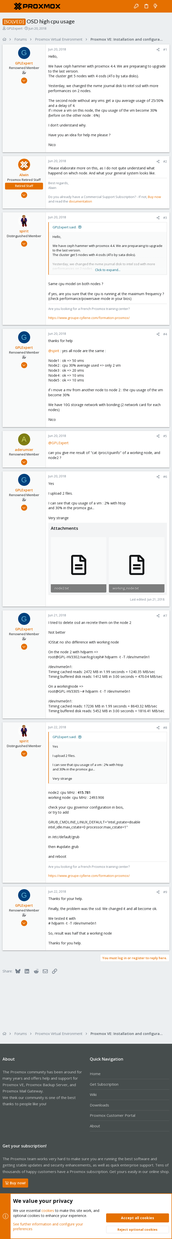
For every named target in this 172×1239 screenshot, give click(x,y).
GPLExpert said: (64, 227)
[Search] (164, 6)
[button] (8, 6)
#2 (165, 161)
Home (95, 1073)
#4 (165, 334)
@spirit (53, 350)
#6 (165, 476)
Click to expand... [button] (107, 270)
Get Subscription (104, 1084)
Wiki (93, 1094)
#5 (165, 436)
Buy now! (15, 1183)
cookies (47, 1210)
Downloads (99, 1104)
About (95, 1125)
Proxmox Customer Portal (112, 1115)
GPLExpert (14, 28)
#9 (165, 892)
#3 (165, 217)
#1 (165, 49)
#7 (165, 615)
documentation (80, 201)
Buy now (154, 196)
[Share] (158, 49)
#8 (165, 727)
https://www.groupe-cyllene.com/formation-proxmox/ (89, 317)
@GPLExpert (58, 442)
